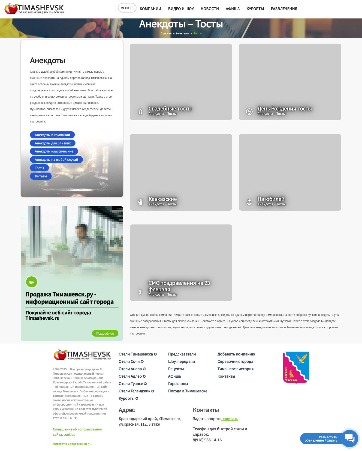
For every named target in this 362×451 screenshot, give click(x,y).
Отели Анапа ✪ (132, 368)
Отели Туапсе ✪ (133, 383)
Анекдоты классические (54, 151)
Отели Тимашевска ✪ (138, 354)
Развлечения (284, 8)
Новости (210, 8)
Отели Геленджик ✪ (136, 390)
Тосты (39, 167)
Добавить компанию (236, 354)
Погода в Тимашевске (187, 390)
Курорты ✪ (128, 398)
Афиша (233, 8)
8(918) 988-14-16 (207, 439)
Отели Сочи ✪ (131, 361)
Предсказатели (182, 354)
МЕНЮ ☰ (127, 8)
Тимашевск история (235, 368)
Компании (150, 8)
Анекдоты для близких (53, 143)
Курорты (255, 8)
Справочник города (235, 361)
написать (229, 418)
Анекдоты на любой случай (56, 159)
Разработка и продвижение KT (72, 443)
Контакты (226, 376)
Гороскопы (178, 383)
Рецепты (176, 368)
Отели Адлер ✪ (132, 376)
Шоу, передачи (181, 361)
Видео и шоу (181, 8)
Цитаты (41, 176)
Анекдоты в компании (52, 134)
